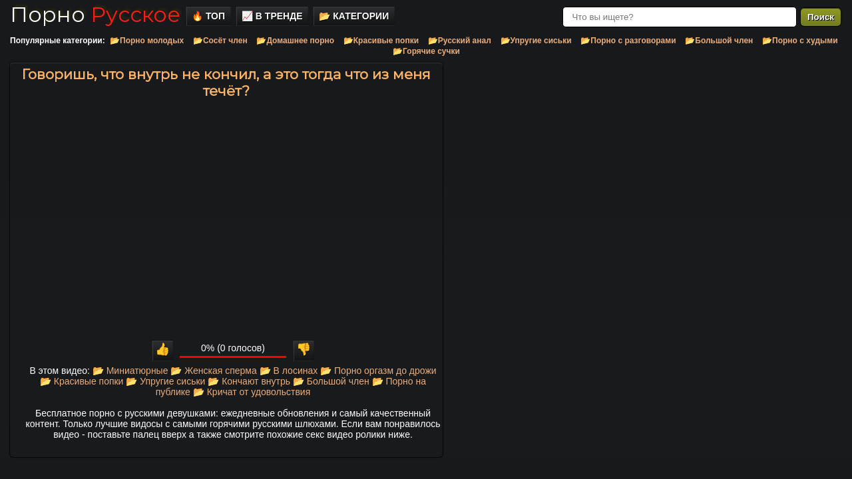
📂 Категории (354, 16)
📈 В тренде (272, 16)
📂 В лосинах (289, 370)
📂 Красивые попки (82, 381)
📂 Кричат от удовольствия (251, 392)
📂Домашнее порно (295, 40)
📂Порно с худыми (800, 40)
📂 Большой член (331, 381)
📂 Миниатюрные (130, 370)
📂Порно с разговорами (628, 40)
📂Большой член (719, 40)
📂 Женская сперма (213, 370)
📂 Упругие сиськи (165, 381)
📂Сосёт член (220, 40)
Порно (95, 14)
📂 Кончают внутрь (249, 381)
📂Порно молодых (147, 40)
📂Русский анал (459, 40)
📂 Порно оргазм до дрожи (378, 370)
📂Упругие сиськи (536, 40)
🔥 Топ (208, 16)
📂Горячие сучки (426, 51)
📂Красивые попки (381, 40)
